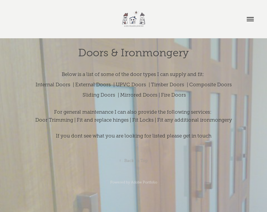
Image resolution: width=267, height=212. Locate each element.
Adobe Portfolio (144, 182)
